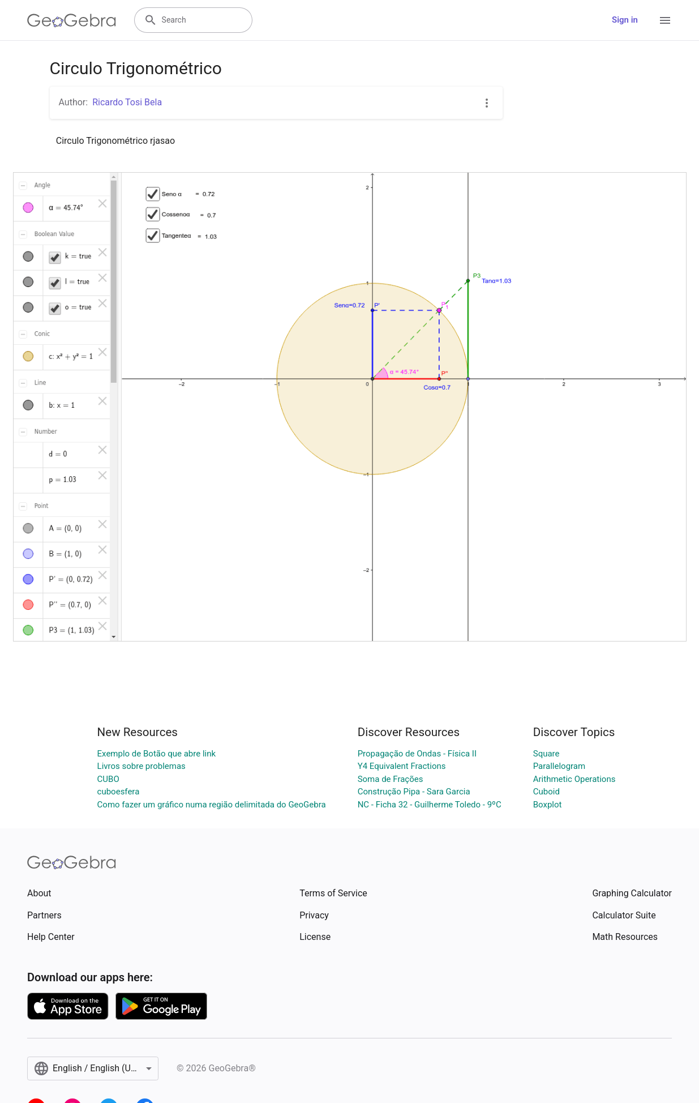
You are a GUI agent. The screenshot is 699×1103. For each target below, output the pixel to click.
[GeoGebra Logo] (71, 20)
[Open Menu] (665, 20)
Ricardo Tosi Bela (127, 102)
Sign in (625, 20)
